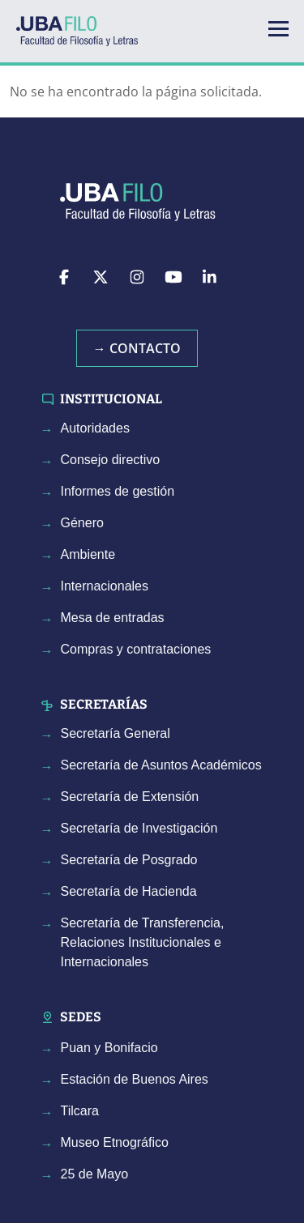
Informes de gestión (118, 491)
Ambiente (88, 554)
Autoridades (95, 428)
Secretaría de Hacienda (129, 891)
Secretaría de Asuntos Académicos (161, 765)
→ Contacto (137, 348)
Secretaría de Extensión (130, 796)
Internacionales (105, 586)
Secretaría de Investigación (139, 828)
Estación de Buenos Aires (134, 1079)
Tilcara (80, 1111)
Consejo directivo (111, 460)
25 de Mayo (95, 1174)
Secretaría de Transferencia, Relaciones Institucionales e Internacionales (143, 942)
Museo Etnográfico (115, 1142)
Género (82, 523)
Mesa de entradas (113, 617)
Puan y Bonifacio (109, 1048)
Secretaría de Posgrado (129, 860)
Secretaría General (115, 733)
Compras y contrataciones (136, 649)
